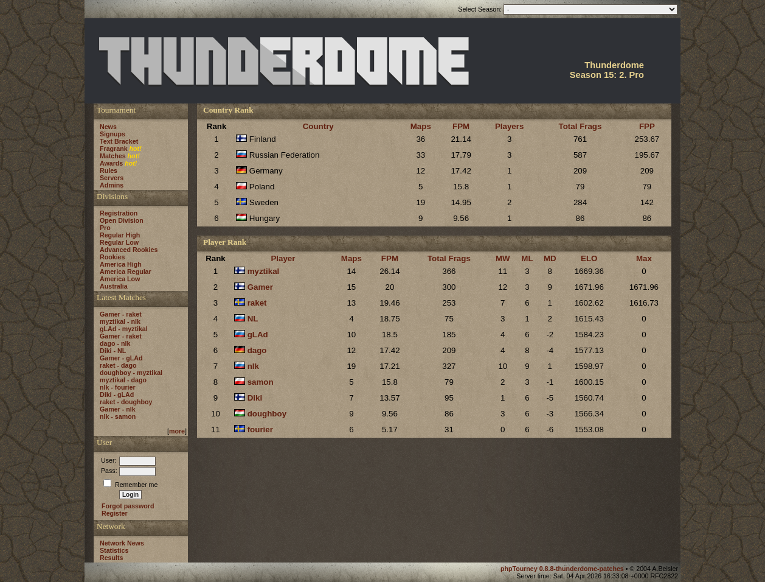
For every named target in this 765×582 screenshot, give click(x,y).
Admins (111, 185)
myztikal (264, 271)
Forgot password (128, 506)
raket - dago (118, 365)
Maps (420, 126)
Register (115, 513)
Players (509, 126)
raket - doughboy (126, 401)
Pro (105, 227)
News (108, 126)
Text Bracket (119, 141)
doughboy (267, 413)
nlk (253, 366)
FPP (647, 126)
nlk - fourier (118, 387)
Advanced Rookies (129, 249)
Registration (118, 213)
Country (318, 126)
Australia (114, 286)
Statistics (114, 550)
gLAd (258, 334)
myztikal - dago (123, 380)
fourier (260, 429)
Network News (122, 543)
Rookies (112, 257)
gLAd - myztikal (124, 328)
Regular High (120, 235)
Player (283, 258)
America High (121, 264)
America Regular (125, 271)
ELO (589, 258)
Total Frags (580, 126)
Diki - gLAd (117, 394)
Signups (112, 134)
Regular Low (119, 242)
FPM (460, 126)
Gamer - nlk (118, 409)
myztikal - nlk (120, 321)
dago (257, 350)
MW (503, 258)
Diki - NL (113, 350)
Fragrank (114, 148)
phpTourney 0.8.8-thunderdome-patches (563, 568)
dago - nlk (115, 343)
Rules (108, 170)
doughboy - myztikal (131, 372)
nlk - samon (118, 416)
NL (253, 318)
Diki (255, 397)
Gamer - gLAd (121, 358)
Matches (113, 156)
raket (257, 302)
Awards (111, 163)
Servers (111, 177)
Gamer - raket (121, 314)
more (177, 431)
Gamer (260, 287)
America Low (120, 278)
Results (111, 557)
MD (550, 258)
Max (644, 258)
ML (527, 258)
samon (261, 382)
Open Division (122, 220)
